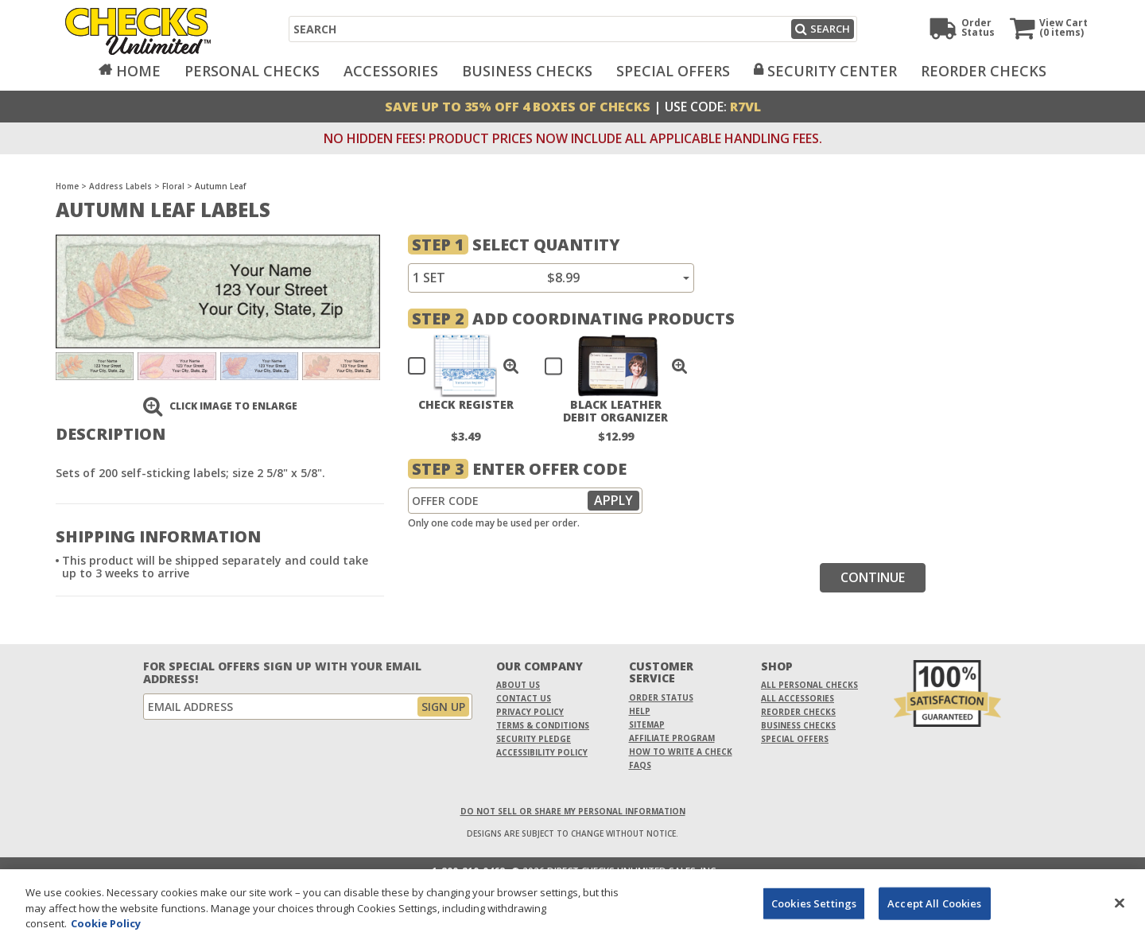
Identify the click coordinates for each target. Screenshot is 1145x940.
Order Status (661, 697)
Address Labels (120, 186)
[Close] (1119, 911)
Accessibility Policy (542, 752)
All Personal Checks (809, 684)
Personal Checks (252, 70)
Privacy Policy (530, 712)
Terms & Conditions (542, 725)
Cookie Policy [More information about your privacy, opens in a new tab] (106, 932)
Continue (872, 577)
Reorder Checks (983, 70)
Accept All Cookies (934, 911)
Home (138, 70)
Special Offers (673, 70)
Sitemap (647, 724)
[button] (511, 366)
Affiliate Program (672, 738)
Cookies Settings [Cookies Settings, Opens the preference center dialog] (813, 911)
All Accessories (797, 698)
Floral (173, 186)
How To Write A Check (680, 751)
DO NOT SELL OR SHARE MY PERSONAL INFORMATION (572, 811)
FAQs (640, 765)
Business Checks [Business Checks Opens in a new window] (798, 725)
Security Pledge (533, 739)
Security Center (832, 70)
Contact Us (523, 698)
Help (639, 711)
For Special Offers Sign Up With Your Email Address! (282, 673)
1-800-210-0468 (468, 871)
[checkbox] (456, 365)
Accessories (391, 70)
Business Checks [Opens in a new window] (527, 70)
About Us (518, 684)
